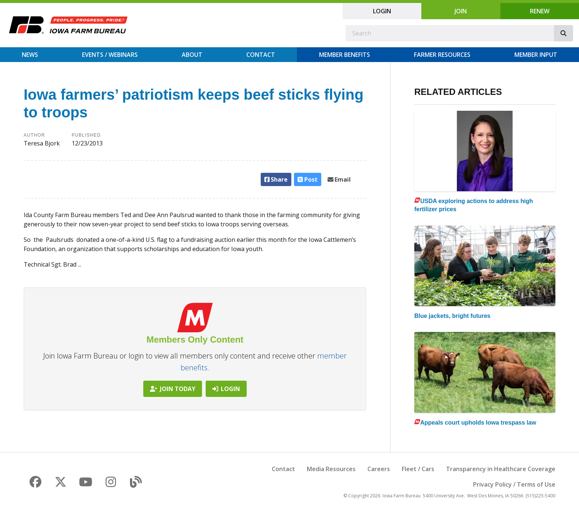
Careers (378, 469)
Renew (539, 11)
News (30, 55)
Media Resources (331, 469)
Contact (260, 55)
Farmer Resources (442, 55)
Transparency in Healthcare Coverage (500, 469)
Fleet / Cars (418, 469)
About (192, 55)
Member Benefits (344, 55)
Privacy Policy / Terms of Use (514, 484)
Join (461, 11)
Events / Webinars (110, 55)
